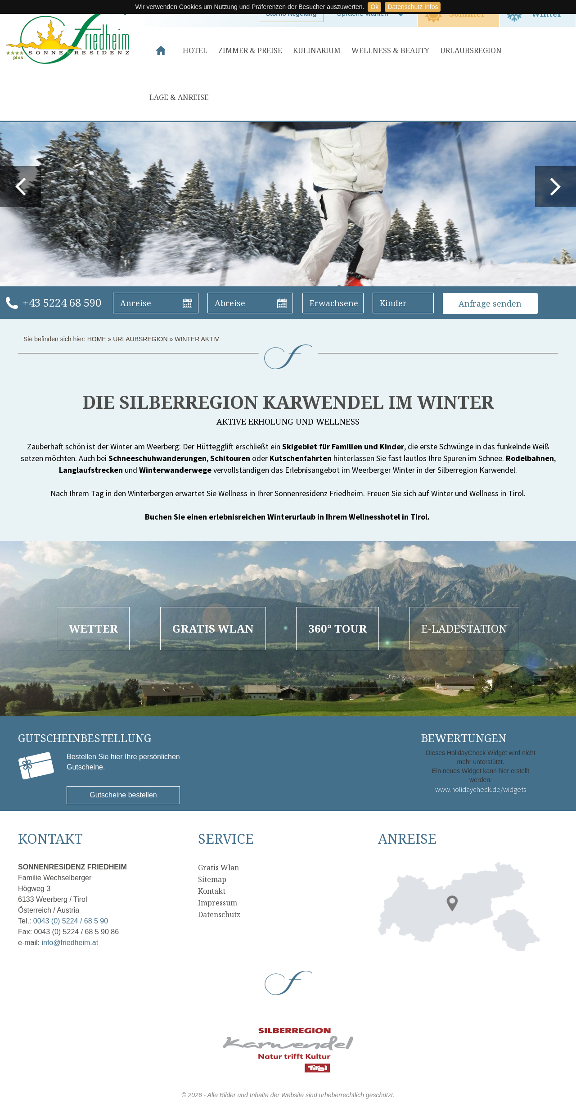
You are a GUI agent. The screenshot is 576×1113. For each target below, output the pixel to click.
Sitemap (212, 879)
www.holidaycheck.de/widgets (480, 789)
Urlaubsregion (471, 50)
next (555, 186)
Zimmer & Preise (250, 50)
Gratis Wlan (218, 868)
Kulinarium (317, 50)
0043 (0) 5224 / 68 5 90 (70, 921)
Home (160, 50)
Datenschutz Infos (412, 6)
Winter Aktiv (197, 339)
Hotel (195, 50)
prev (20, 186)
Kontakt (211, 891)
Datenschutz (219, 914)
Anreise (407, 838)
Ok (374, 6)
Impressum (217, 903)
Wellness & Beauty (390, 50)
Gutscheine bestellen (123, 795)
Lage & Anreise (179, 97)
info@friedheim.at (69, 942)
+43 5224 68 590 (61, 302)
